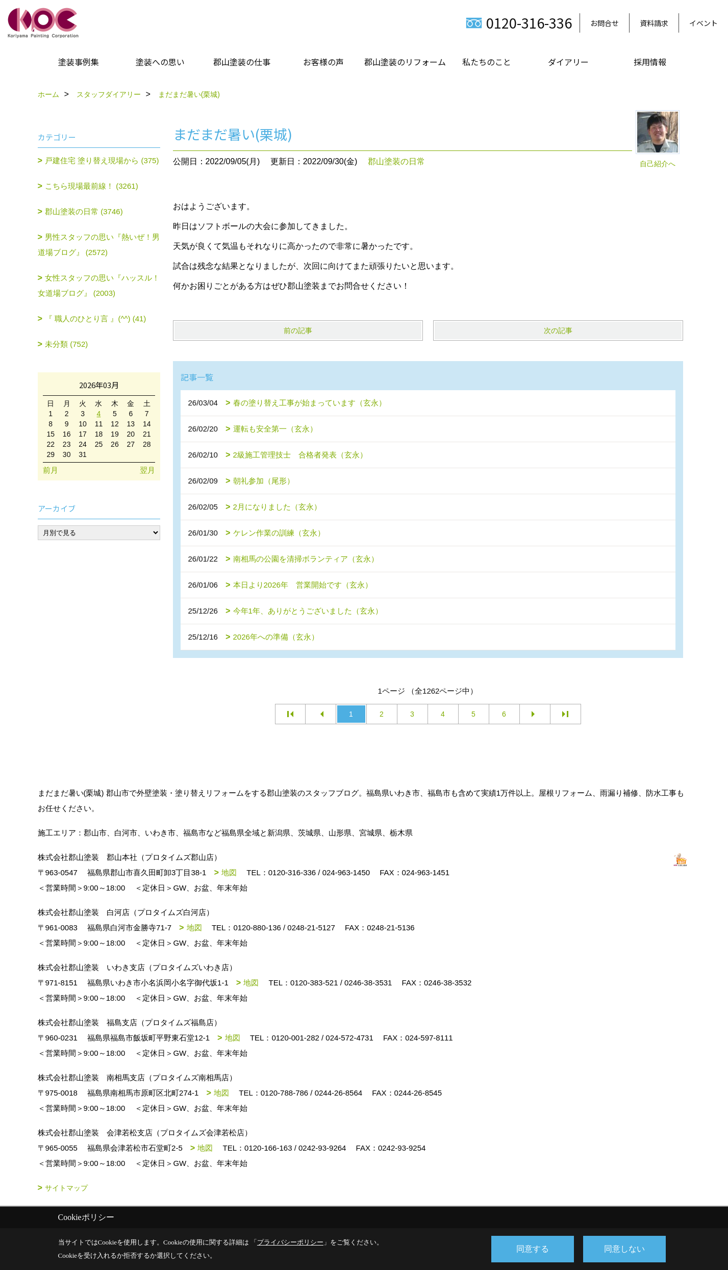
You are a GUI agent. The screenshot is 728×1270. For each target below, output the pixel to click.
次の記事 (558, 330)
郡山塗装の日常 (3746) (84, 211)
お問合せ (604, 23)
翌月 (147, 470)
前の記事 (298, 330)
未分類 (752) (66, 344)
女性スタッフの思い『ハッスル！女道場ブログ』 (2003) (99, 285)
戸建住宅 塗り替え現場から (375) (102, 160)
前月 (50, 470)
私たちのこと (486, 62)
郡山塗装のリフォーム (405, 62)
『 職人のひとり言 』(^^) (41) (95, 318)
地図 (229, 872)
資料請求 (654, 23)
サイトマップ (66, 1188)
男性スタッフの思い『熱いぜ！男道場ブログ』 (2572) (99, 245)
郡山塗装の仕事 (241, 62)
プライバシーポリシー (290, 1242)
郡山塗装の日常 (396, 161)
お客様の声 (323, 62)
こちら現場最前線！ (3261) (91, 186)
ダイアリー (568, 62)
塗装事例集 (78, 62)
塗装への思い (160, 62)
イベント (703, 23)
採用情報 (650, 62)
